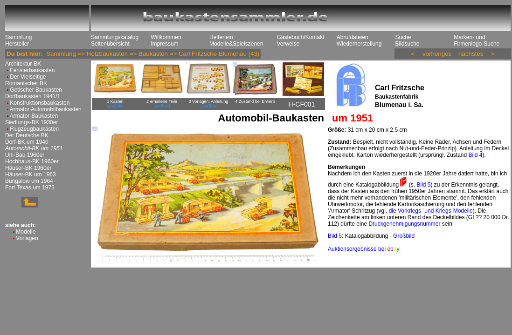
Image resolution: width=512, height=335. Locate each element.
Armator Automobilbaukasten (46, 109)
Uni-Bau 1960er (24, 155)
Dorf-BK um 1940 (26, 142)
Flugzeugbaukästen (34, 129)
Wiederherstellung (359, 43)
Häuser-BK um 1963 (30, 174)
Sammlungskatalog (114, 37)
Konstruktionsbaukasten (39, 103)
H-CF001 (302, 104)
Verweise (288, 43)
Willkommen (166, 37)
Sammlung (18, 37)
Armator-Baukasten (34, 116)
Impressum (164, 43)
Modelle (25, 231)
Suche (403, 37)
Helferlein (221, 37)
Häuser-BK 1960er (28, 168)
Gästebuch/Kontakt (300, 37)
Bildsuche (407, 43)
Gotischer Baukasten (36, 90)
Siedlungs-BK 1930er (31, 122)
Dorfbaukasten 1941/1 (32, 96)
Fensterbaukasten (32, 70)
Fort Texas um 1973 (30, 187)
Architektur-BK (23, 63)
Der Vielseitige (28, 77)
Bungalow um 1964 (29, 181)
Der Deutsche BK (26, 135)
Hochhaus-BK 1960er (32, 161)
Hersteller (17, 43)
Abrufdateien (352, 37)
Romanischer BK (26, 83)
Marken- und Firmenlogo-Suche (476, 40)
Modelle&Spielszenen (236, 43)
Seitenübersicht (110, 43)
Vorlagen (27, 238)
